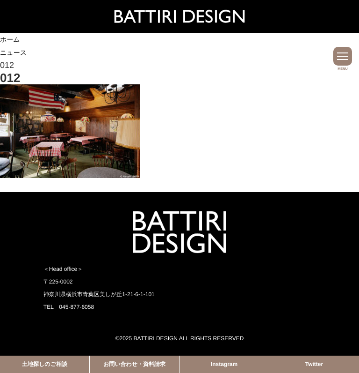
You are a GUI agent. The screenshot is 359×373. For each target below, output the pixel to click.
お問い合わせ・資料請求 (134, 364)
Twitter (314, 364)
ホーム (10, 39)
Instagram (224, 364)
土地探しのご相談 (44, 364)
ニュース (13, 52)
